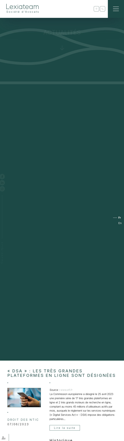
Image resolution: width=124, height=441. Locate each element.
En (120, 223)
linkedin (5, 182)
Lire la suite (65, 427)
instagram (5, 189)
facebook (5, 176)
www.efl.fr (66, 389)
